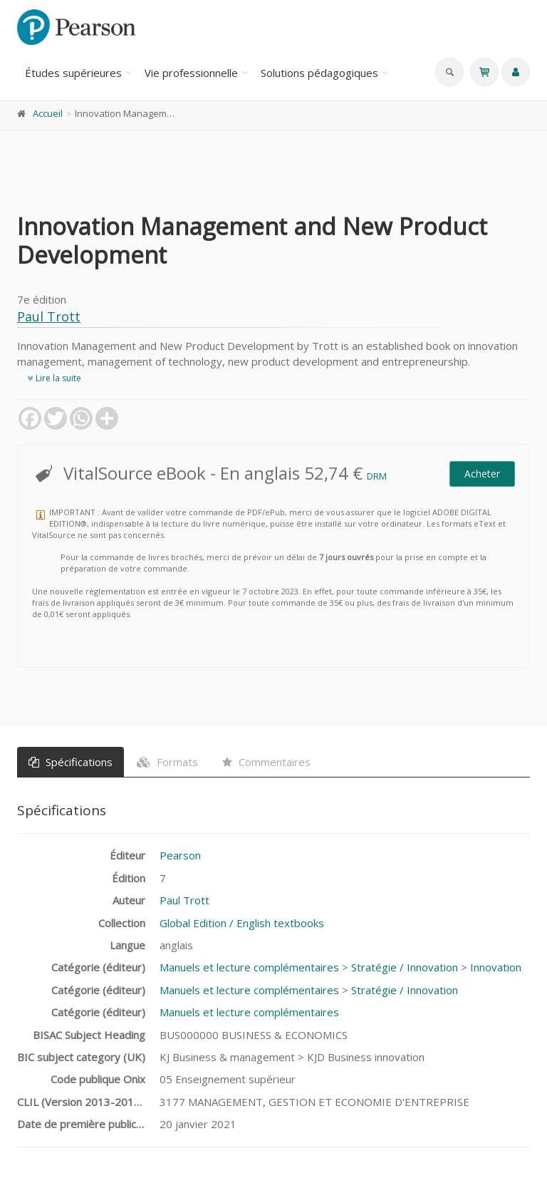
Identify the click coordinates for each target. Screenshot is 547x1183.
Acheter (482, 473)
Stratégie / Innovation (404, 967)
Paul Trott (48, 316)
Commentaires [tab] (266, 762)
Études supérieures (73, 73)
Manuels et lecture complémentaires (249, 967)
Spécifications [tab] (70, 762)
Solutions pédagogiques (319, 73)
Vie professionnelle (191, 73)
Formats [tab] (167, 762)
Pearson (180, 855)
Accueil (48, 113)
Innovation (495, 967)
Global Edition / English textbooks (242, 923)
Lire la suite (54, 378)
